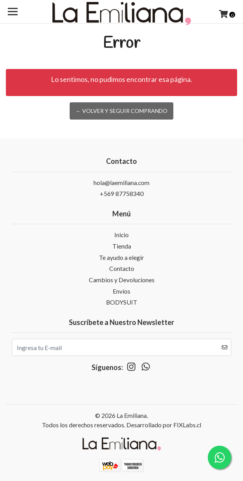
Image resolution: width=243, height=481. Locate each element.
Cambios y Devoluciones (122, 279)
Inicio (121, 234)
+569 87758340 (122, 193)
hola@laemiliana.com (121, 182)
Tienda (121, 246)
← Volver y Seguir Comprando (121, 110)
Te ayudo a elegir (121, 257)
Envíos (121, 291)
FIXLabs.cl (187, 424)
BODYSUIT (121, 302)
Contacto (121, 268)
